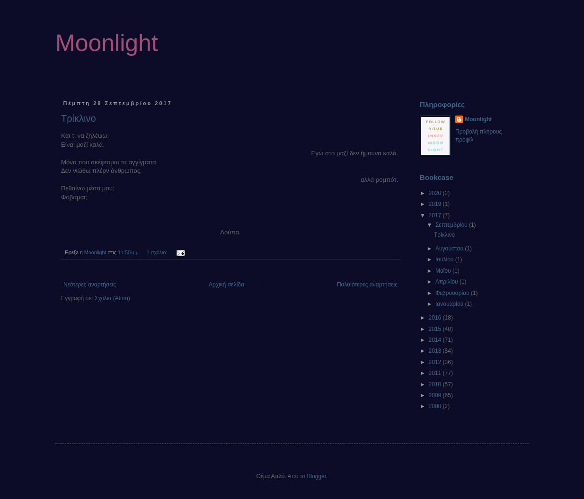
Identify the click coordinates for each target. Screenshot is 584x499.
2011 (436, 373)
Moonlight (106, 43)
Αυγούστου (450, 248)
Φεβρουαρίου (453, 293)
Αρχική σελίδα (226, 284)
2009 (436, 395)
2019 (436, 204)
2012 (436, 362)
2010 (436, 384)
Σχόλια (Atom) (112, 298)
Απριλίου (447, 281)
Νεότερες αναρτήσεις (89, 284)
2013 (436, 351)
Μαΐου (443, 270)
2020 (436, 193)
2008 (436, 406)
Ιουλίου (445, 259)
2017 (436, 215)
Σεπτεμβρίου (452, 225)
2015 (436, 329)
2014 (436, 340)
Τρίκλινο (78, 118)
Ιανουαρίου (450, 304)
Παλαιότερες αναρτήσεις (367, 284)
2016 (436, 317)
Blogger (316, 476)
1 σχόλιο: (158, 252)
